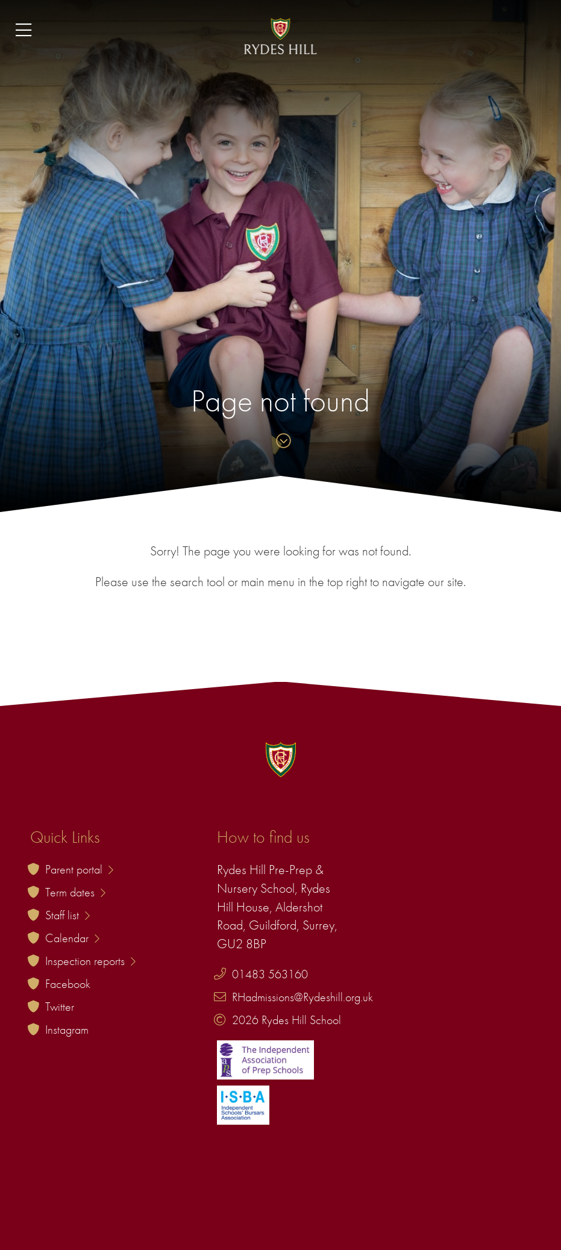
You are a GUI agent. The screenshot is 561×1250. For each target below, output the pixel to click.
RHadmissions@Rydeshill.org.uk (302, 997)
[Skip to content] (280, 442)
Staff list (67, 915)
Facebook (67, 984)
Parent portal (79, 869)
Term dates (75, 892)
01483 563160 (270, 974)
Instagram (67, 1029)
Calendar (72, 938)
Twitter (59, 1006)
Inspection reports (90, 961)
